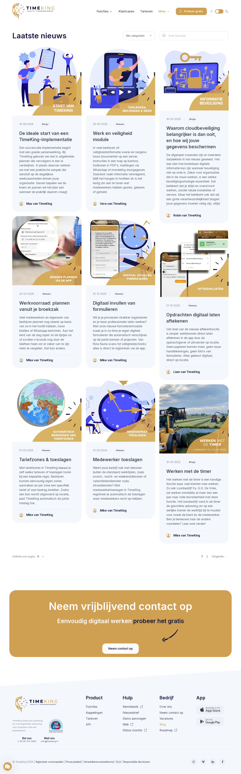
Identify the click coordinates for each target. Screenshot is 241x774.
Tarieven (146, 11)
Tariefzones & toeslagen (45, 459)
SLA (118, 761)
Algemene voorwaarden (49, 761)
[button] (7, 766)
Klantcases (126, 11)
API (88, 724)
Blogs (45, 124)
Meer (162, 11)
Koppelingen (94, 712)
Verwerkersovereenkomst (99, 761)
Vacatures (166, 718)
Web (128, 724)
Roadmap (168, 730)
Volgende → (219, 556)
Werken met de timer (188, 471)
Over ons (165, 706)
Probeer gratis (191, 11)
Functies (103, 11)
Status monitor (135, 730)
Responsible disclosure (136, 761)
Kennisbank (133, 706)
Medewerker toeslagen (117, 459)
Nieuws (120, 124)
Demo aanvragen (134, 718)
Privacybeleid (73, 761)
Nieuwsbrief (131, 712)
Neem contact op (171, 712)
